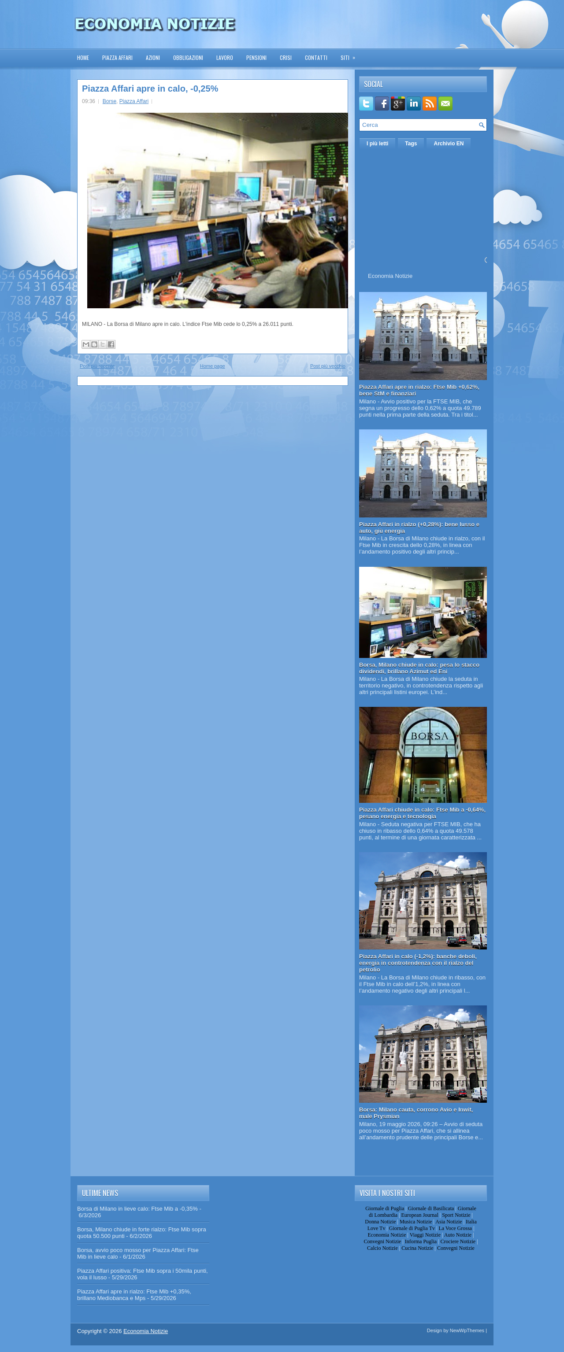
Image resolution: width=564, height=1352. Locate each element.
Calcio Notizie (382, 1248)
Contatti (316, 57)
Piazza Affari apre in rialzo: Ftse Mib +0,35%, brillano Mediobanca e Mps (134, 1294)
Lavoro (224, 57)
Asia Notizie (448, 1222)
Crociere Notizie (458, 1241)
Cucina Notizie (417, 1248)
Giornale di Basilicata (431, 1208)
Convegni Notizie (382, 1241)
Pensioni (256, 57)
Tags (411, 143)
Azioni (153, 57)
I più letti (377, 143)
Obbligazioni (188, 57)
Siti (351, 54)
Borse (109, 101)
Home (83, 57)
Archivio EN (449, 143)
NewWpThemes (467, 1330)
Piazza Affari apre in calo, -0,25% (150, 88)
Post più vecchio (327, 366)
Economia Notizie (390, 276)
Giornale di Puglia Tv (412, 1228)
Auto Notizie (457, 1235)
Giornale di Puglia (384, 1208)
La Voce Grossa (455, 1228)
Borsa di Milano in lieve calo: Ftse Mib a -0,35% (137, 1208)
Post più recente (97, 366)
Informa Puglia (421, 1241)
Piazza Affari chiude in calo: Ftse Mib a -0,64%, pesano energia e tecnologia (422, 813)
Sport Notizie (456, 1215)
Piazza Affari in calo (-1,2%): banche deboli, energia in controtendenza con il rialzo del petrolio (418, 963)
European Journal (419, 1215)
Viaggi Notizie (425, 1235)
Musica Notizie (416, 1222)
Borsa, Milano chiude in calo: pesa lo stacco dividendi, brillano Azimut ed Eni (419, 668)
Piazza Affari (117, 57)
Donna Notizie (380, 1222)
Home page (212, 366)
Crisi (286, 57)
